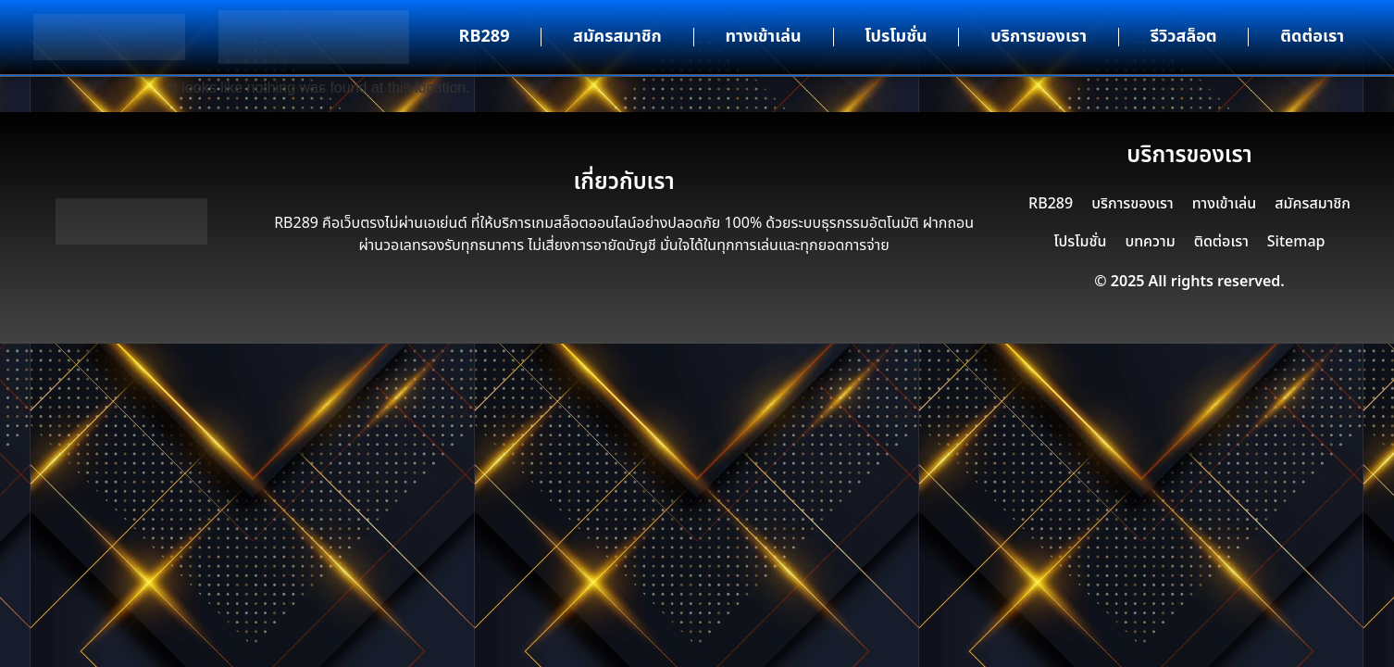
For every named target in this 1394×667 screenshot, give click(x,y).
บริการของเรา (1038, 36)
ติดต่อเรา (1312, 36)
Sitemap (1296, 242)
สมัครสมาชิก (617, 36)
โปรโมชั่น (896, 36)
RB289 (484, 36)
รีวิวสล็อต (1184, 36)
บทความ (1150, 242)
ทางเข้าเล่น (763, 36)
